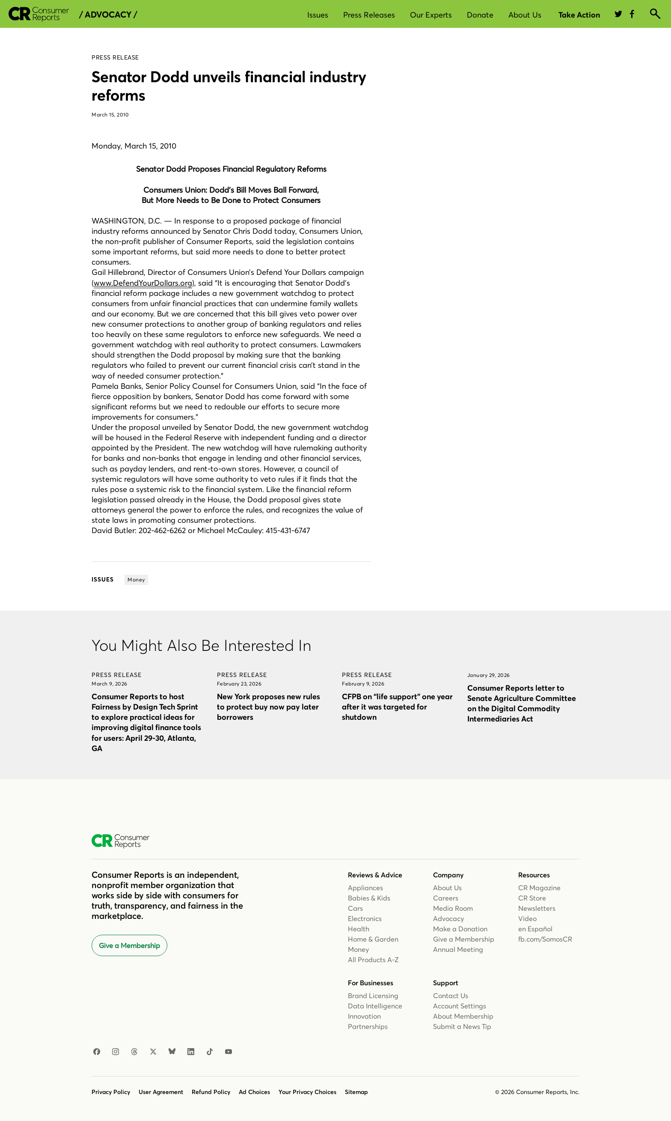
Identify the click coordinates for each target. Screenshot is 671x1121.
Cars (355, 908)
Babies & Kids (369, 898)
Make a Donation (460, 928)
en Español (535, 928)
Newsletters (536, 908)
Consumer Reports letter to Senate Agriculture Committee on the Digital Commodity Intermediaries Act (521, 703)
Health (358, 928)
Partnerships (368, 1026)
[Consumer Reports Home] (125, 841)
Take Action (579, 15)
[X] (153, 1052)
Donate (480, 15)
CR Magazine (539, 887)
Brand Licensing (373, 995)
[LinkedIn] (191, 1052)
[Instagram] (115, 1052)
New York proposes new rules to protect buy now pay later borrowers (268, 707)
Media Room (453, 908)
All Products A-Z (373, 959)
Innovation (364, 1016)
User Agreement (161, 1092)
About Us (524, 15)
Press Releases (369, 15)
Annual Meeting (458, 949)
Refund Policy (211, 1092)
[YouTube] (228, 1052)
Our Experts (431, 15)
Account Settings (459, 1006)
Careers (445, 898)
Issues (317, 15)
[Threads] (134, 1052)
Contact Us (450, 995)
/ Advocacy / (108, 14)
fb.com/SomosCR (545, 939)
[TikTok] (210, 1052)
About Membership (463, 1016)
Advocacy (448, 918)
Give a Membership (129, 945)
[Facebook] (97, 1052)
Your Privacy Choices (307, 1092)
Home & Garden (373, 939)
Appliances (365, 887)
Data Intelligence (375, 1006)
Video (527, 918)
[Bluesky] (172, 1052)
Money (358, 949)
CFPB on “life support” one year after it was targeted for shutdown (397, 707)
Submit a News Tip (462, 1026)
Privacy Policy (111, 1092)
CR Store (532, 898)
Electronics (365, 918)
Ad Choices (254, 1092)
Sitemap (356, 1092)
